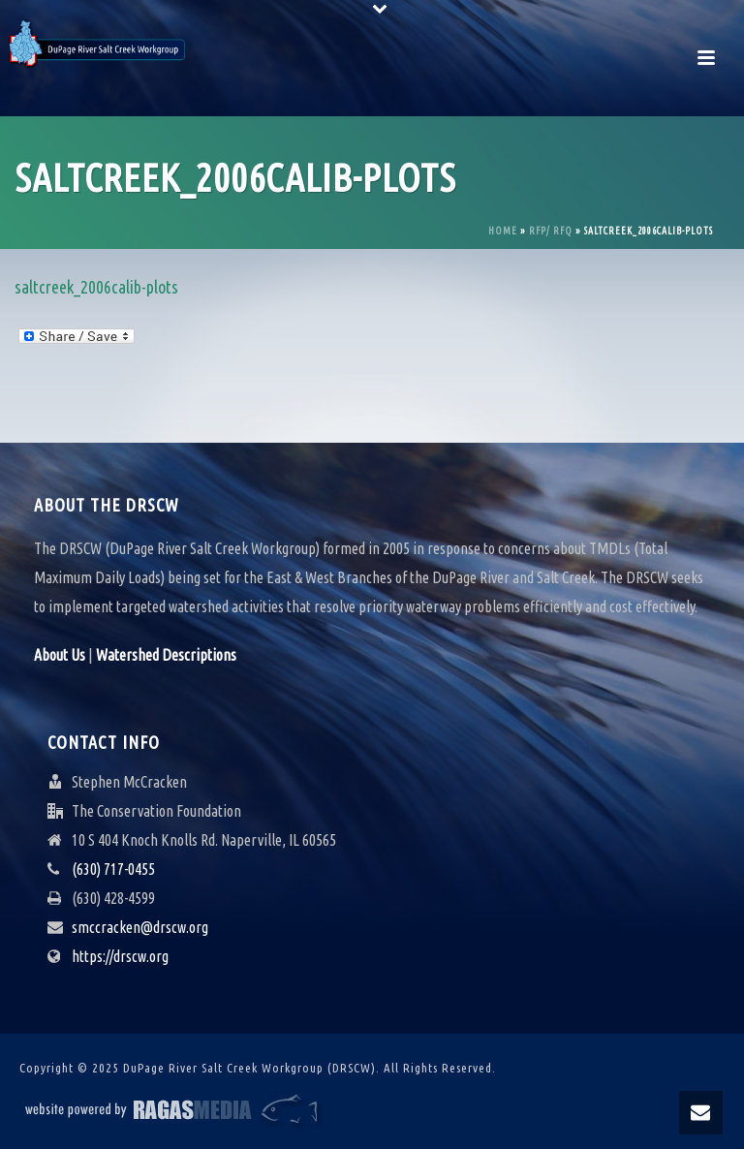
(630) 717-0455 (113, 869)
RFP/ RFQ (551, 231)
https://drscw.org (120, 956)
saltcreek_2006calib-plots (96, 286)
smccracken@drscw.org (140, 927)
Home (502, 231)
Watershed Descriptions (166, 655)
